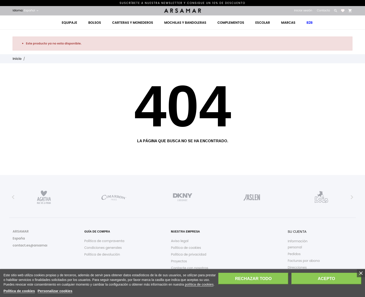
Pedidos (294, 254)
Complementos (230, 22)
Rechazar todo (253, 278)
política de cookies (199, 284)
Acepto (326, 278)
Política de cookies (186, 247)
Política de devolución (102, 254)
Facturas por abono (304, 260)
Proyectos (179, 261)
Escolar (262, 22)
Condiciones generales (103, 247)
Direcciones (297, 267)
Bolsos (94, 22)
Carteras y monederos (132, 22)
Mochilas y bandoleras (185, 22)
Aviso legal (179, 241)
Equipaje (69, 22)
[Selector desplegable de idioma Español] (31, 10)
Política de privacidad (188, 254)
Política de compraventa (104, 241)
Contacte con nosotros (189, 268)
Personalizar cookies (55, 291)
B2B (310, 22)
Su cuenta (297, 231)
